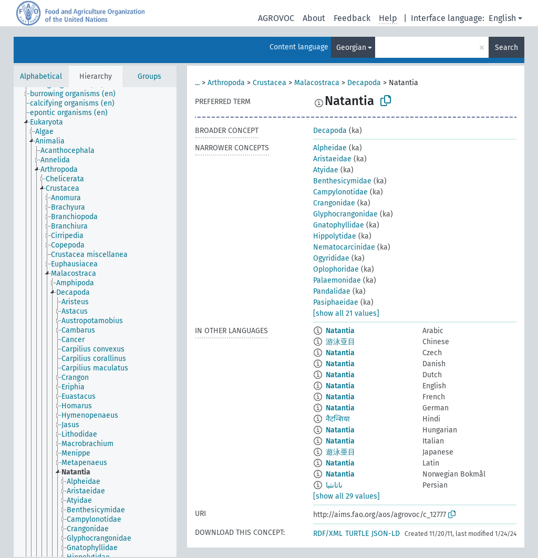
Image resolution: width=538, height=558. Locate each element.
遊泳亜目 (340, 452)
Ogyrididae (331, 258)
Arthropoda (226, 82)
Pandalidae (331, 291)
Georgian (351, 47)
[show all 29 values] (346, 496)
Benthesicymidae (342, 181)
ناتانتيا (334, 485)
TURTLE (357, 533)
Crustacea (269, 82)
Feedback (352, 18)
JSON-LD (385, 533)
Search (506, 47)
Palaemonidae (337, 280)
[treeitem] (77, 94)
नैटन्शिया (338, 419)
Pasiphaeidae (335, 302)
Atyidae (325, 170)
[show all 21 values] (346, 313)
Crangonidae (334, 203)
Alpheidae (330, 147)
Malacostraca (316, 82)
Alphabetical (41, 76)
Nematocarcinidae (344, 247)
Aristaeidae (332, 158)
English (502, 18)
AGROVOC (276, 18)
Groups (149, 76)
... (197, 82)
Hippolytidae (334, 236)
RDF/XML (328, 533)
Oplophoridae (336, 269)
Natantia (340, 330)
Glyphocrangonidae (345, 214)
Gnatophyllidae (338, 225)
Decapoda (364, 82)
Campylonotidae (340, 192)
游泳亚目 (340, 341)
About (314, 18)
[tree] (95, 322)
